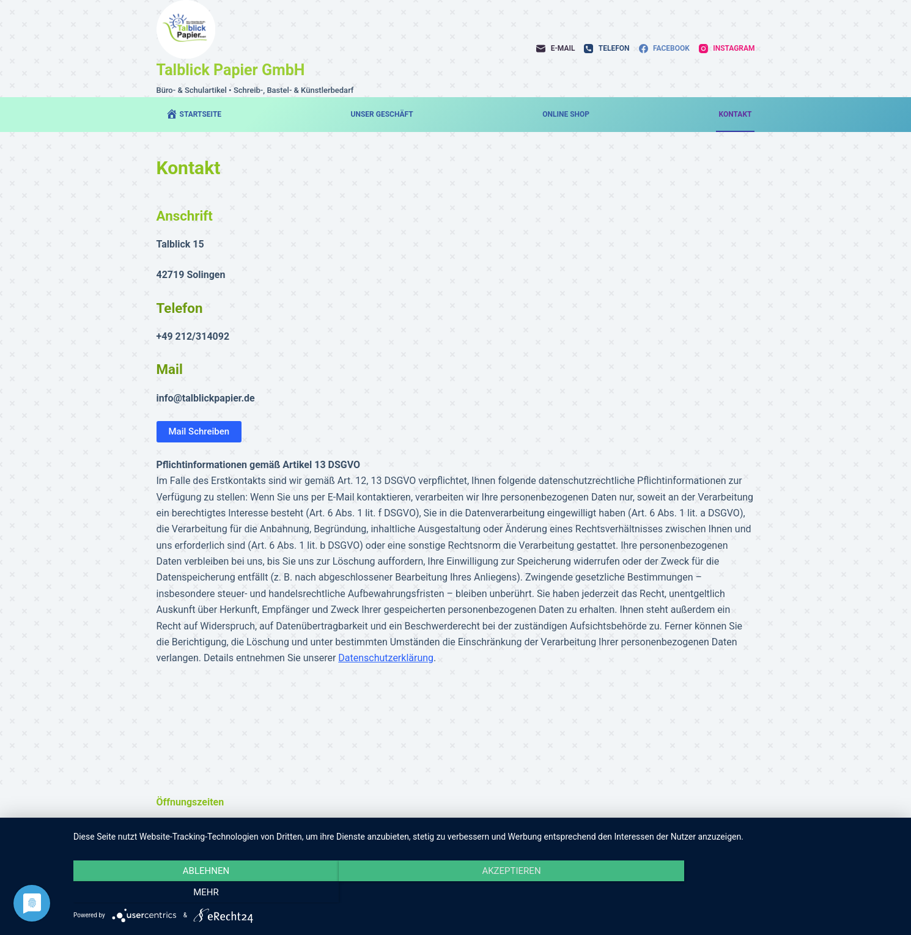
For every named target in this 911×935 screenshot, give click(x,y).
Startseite (194, 114)
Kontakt (735, 114)
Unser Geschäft (382, 114)
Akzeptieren (486, 892)
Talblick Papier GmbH (231, 70)
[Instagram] (727, 49)
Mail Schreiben (199, 431)
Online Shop (565, 114)
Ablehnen (197, 892)
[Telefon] (606, 49)
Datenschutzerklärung (385, 658)
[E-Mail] (555, 49)
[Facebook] (664, 49)
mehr (775, 892)
